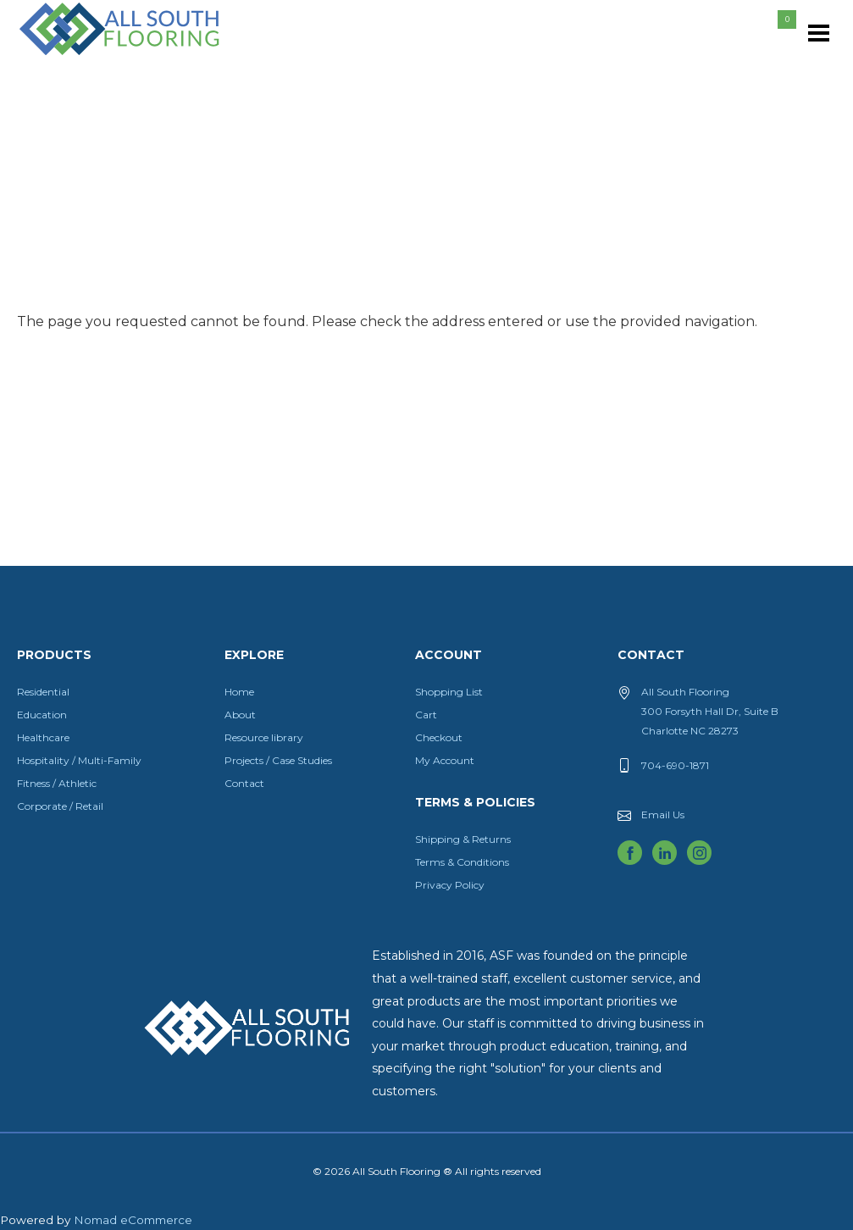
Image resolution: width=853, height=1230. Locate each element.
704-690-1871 (675, 765)
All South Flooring (79, 57)
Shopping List (449, 691)
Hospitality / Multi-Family (79, 760)
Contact (244, 783)
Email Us (662, 814)
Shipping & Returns (463, 839)
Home (239, 691)
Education (42, 714)
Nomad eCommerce (133, 1220)
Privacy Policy (450, 884)
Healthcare (43, 737)
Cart (426, 714)
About (240, 714)
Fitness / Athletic (57, 783)
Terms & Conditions (462, 862)
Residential (43, 691)
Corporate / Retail (60, 806)
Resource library (263, 737)
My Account (444, 760)
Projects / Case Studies (278, 760)
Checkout (439, 737)
